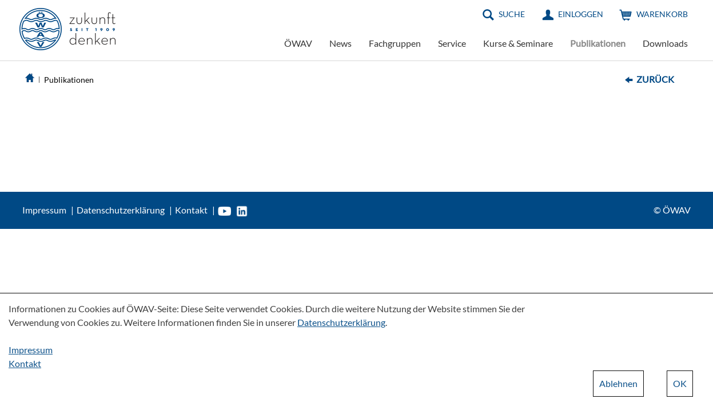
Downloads (665, 43)
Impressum (44, 209)
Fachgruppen (395, 43)
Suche (512, 14)
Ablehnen (618, 383)
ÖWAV (298, 43)
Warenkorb (662, 14)
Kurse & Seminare (518, 43)
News (340, 43)
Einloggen (580, 14)
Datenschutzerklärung (121, 209)
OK (680, 383)
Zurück (655, 79)
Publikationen (598, 43)
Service (452, 43)
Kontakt (191, 209)
